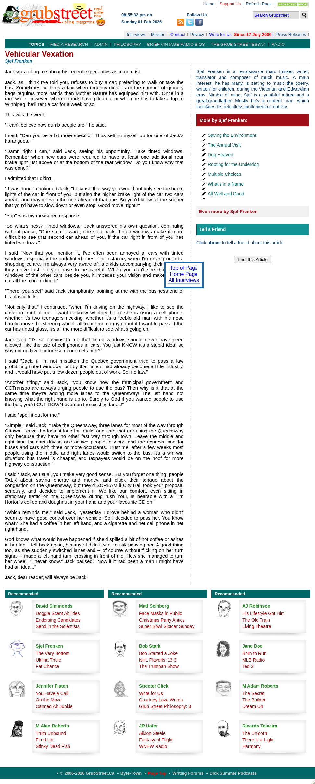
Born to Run (254, 653)
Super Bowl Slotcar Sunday (166, 626)
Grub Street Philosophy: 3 (165, 706)
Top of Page (183, 268)
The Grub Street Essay (238, 44)
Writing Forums (188, 773)
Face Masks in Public (160, 613)
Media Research (69, 44)
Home (209, 3)
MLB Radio (253, 659)
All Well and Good (226, 193)
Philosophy (127, 44)
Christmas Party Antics (162, 620)
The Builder (254, 699)
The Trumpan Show (159, 666)
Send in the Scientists (58, 626)
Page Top (157, 773)
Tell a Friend (212, 229)
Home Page (184, 274)
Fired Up (44, 739)
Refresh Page (259, 3)
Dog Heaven (220, 154)
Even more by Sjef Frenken (228, 211)
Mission (158, 34)
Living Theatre (256, 626)
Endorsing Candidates (58, 620)
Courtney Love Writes (161, 699)
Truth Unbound (51, 733)
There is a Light (258, 739)
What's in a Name (226, 183)
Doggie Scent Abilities (58, 613)
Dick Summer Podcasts (233, 773)
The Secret (253, 693)
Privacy (197, 34)
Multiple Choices (224, 174)
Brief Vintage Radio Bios (176, 44)
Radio (278, 44)
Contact (177, 34)
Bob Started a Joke (158, 653)
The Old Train (256, 620)
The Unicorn (254, 733)
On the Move (49, 699)
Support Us (230, 3)
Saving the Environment (232, 135)
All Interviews (184, 280)
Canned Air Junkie (54, 706)
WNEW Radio (153, 746)
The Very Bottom (52, 653)
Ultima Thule (48, 659)
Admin (101, 44)
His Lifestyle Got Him (263, 613)
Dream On (252, 706)
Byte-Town (131, 773)
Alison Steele (152, 733)
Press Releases (291, 34)
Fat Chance (47, 666)
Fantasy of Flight (156, 739)
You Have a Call (52, 693)
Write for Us (220, 34)
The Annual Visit (224, 145)
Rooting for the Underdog (233, 164)
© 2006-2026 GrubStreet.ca (87, 773)
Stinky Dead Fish (53, 746)
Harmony (251, 746)
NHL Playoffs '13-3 (158, 659)
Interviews (136, 34)
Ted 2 (247, 666)
